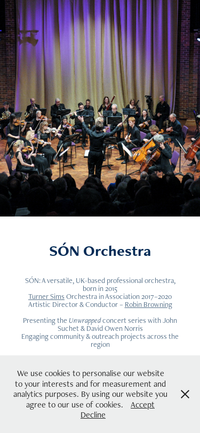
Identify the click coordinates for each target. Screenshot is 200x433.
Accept (143, 404)
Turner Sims (46, 296)
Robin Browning (148, 304)
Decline (93, 414)
